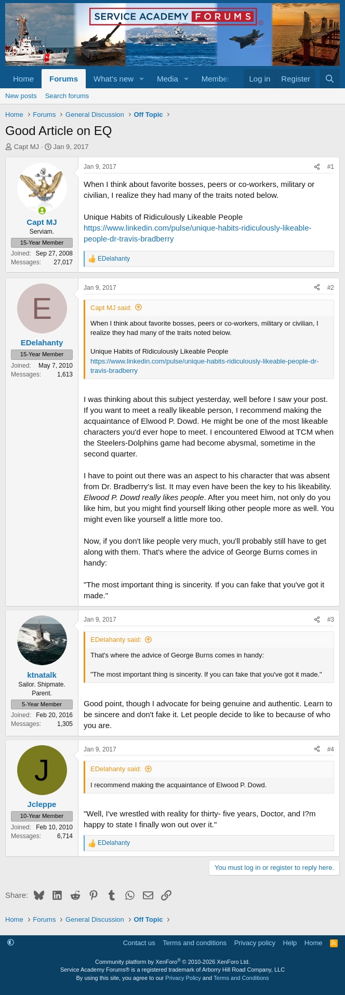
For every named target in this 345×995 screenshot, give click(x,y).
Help (290, 943)
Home (23, 78)
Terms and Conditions (241, 978)
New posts (21, 96)
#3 (330, 619)
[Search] (330, 78)
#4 (330, 749)
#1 (330, 166)
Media (167, 78)
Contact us (139, 943)
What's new (114, 78)
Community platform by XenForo (172, 962)
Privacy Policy (183, 978)
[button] (142, 78)
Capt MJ (26, 147)
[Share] (317, 167)
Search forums (67, 96)
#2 (330, 287)
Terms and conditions (195, 943)
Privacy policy (254, 943)
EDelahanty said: (115, 639)
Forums (63, 78)
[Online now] (42, 211)
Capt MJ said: (110, 308)
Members (218, 78)
